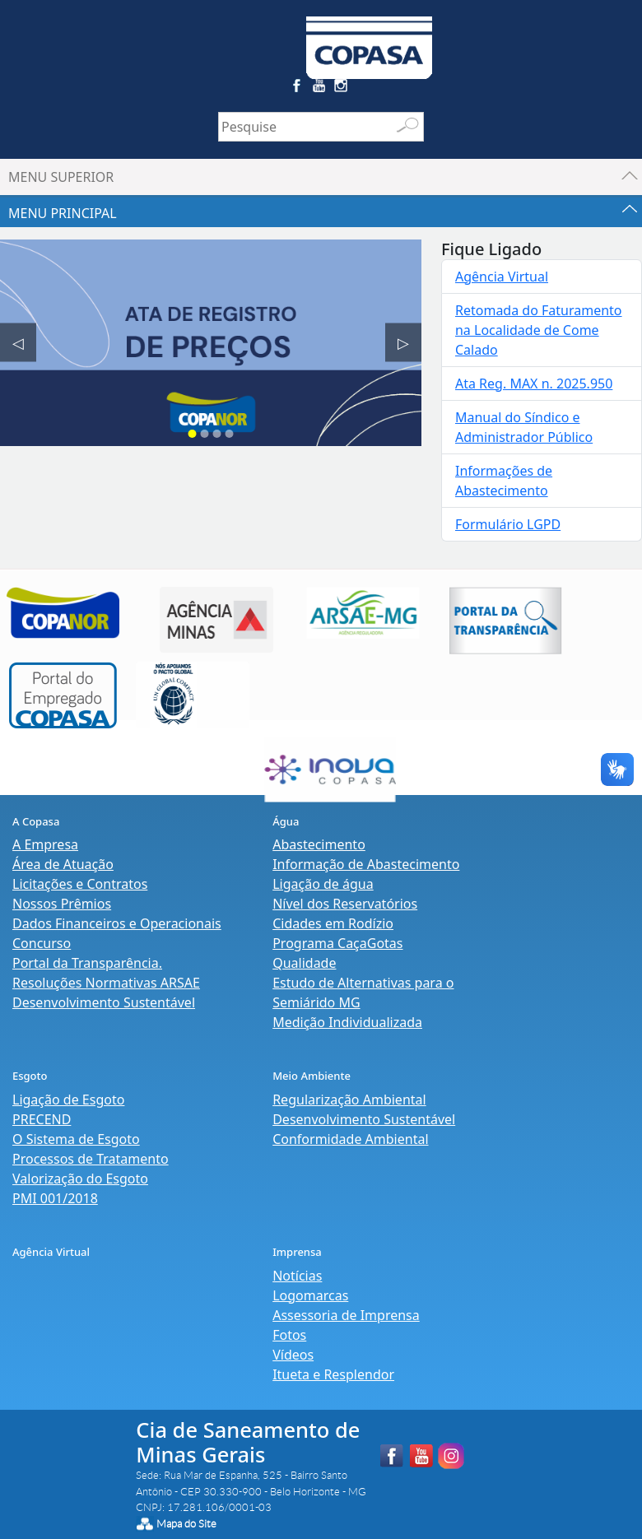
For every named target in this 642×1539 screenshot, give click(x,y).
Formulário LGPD (508, 524)
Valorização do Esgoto (80, 1178)
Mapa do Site (186, 1524)
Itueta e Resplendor (333, 1374)
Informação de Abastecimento (365, 864)
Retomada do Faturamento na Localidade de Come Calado (538, 330)
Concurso (41, 943)
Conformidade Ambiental (350, 1139)
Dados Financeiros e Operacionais (116, 923)
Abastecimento (318, 844)
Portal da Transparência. (87, 963)
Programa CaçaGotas (337, 943)
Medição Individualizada (347, 1022)
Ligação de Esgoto (68, 1099)
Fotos (289, 1335)
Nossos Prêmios (61, 904)
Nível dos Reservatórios (344, 904)
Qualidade (304, 963)
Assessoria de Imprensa (346, 1315)
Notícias (297, 1276)
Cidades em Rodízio (332, 923)
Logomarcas (310, 1295)
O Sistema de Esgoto (76, 1139)
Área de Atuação (63, 864)
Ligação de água (323, 884)
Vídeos (293, 1355)
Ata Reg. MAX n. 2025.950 (533, 383)
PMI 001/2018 (55, 1198)
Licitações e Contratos (79, 884)
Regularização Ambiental (349, 1099)
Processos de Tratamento (90, 1159)
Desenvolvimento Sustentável (103, 1002)
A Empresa (45, 844)
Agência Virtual (501, 276)
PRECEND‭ (41, 1119)
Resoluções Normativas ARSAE (106, 983)
